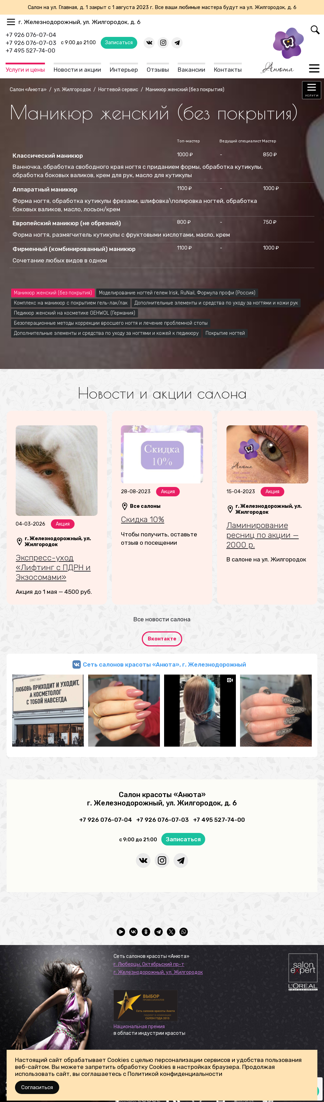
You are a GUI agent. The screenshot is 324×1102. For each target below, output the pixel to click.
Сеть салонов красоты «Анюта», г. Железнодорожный (164, 664)
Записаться (119, 43)
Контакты (228, 69)
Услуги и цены (25, 69)
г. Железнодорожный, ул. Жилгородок (158, 972)
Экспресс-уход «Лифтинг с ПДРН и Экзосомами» (53, 567)
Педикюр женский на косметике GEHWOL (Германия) (74, 313)
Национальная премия (139, 1027)
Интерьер (124, 69)
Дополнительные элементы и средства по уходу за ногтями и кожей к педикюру (106, 333)
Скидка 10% (142, 519)
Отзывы (158, 69)
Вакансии (191, 69)
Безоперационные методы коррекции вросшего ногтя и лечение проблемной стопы (111, 323)
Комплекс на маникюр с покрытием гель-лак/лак (71, 303)
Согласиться (37, 1087)
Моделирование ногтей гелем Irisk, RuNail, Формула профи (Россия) (177, 293)
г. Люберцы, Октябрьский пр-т (149, 964)
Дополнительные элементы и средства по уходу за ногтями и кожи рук (216, 303)
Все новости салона (162, 619)
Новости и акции (77, 69)
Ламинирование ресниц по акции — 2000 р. (262, 534)
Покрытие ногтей (225, 333)
